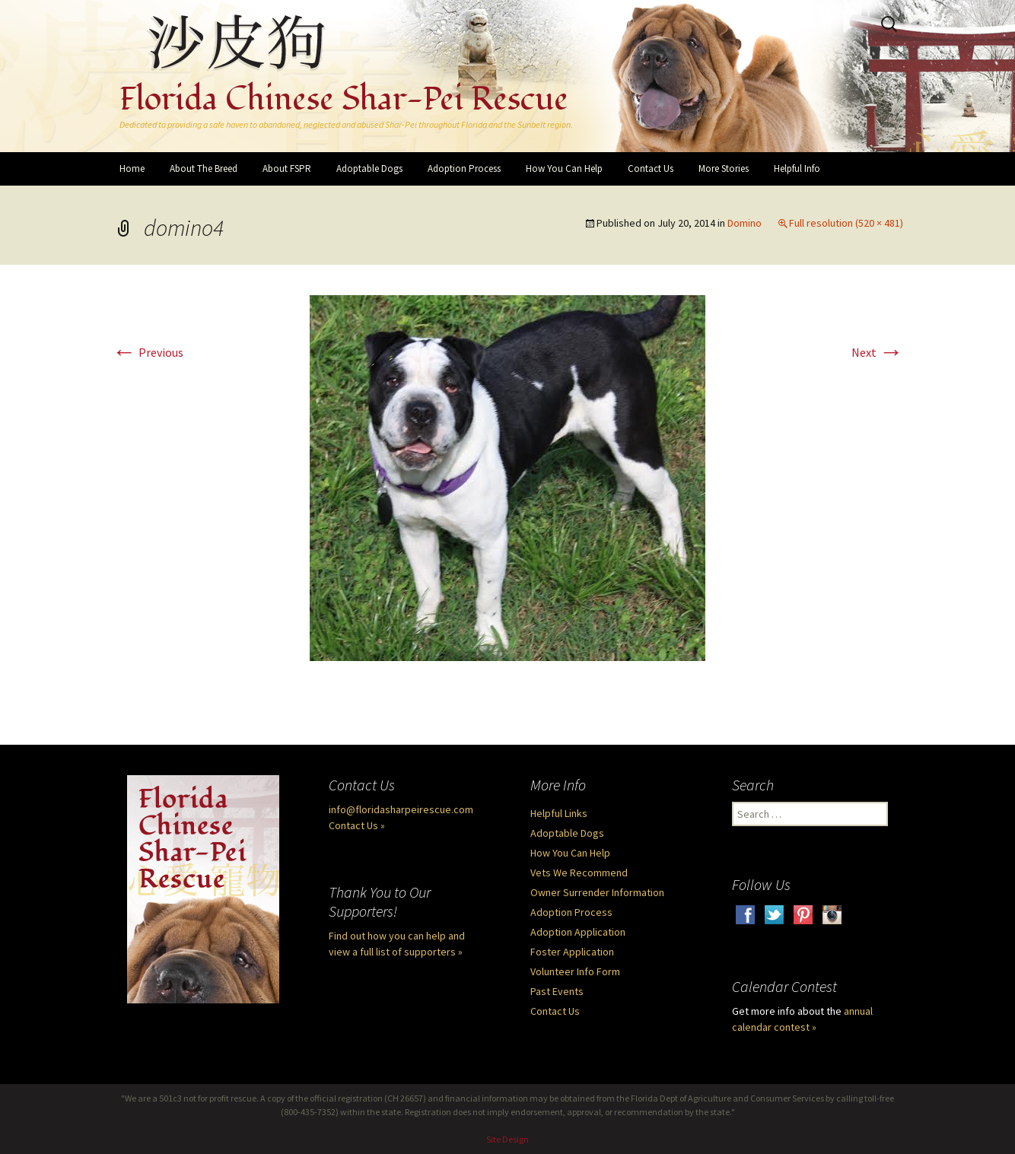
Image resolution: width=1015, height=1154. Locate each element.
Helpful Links (558, 813)
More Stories (723, 168)
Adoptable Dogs (369, 168)
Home (132, 168)
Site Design (507, 1139)
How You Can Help (564, 168)
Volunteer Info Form (575, 971)
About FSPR (286, 168)
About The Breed (203, 168)
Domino (744, 223)
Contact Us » (357, 825)
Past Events (557, 991)
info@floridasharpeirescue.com (401, 809)
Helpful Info (797, 168)
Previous (147, 352)
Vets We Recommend (579, 872)
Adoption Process (464, 168)
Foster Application (572, 951)
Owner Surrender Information (597, 892)
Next (877, 352)
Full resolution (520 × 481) (846, 223)
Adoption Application (577, 932)
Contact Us (650, 168)
